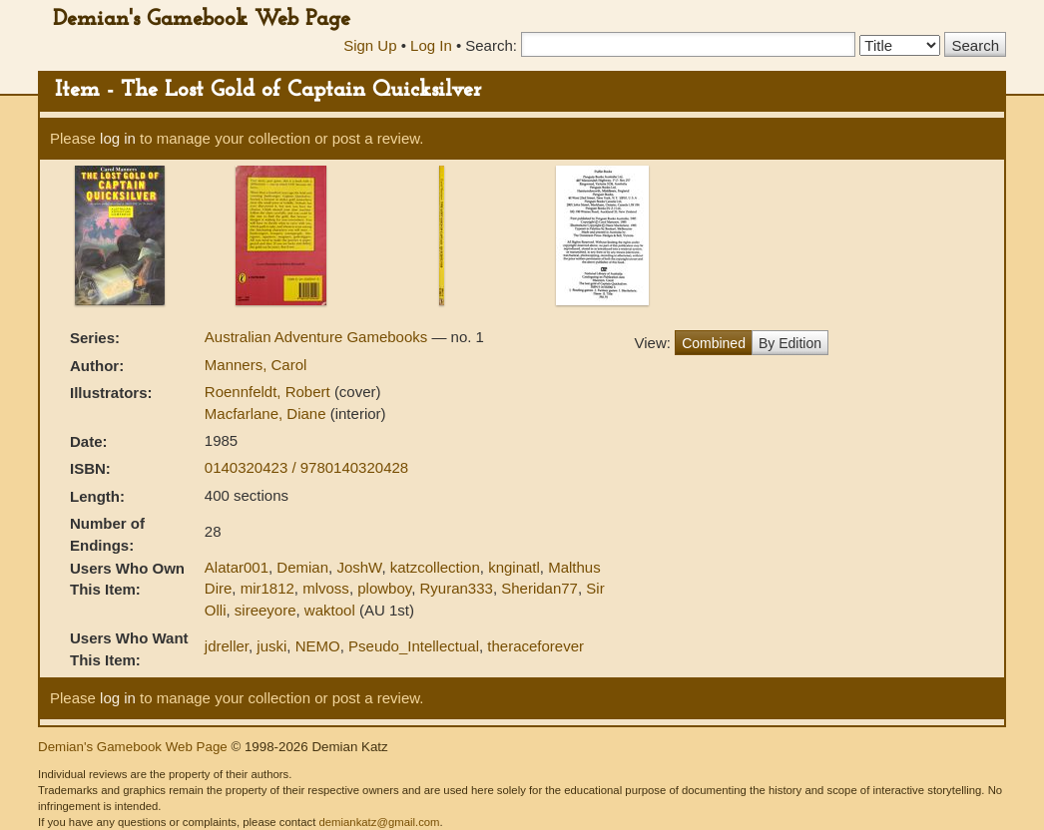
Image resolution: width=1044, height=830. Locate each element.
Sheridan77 (539, 588)
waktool (329, 610)
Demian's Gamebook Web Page (201, 19)
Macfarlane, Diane (267, 413)
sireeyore (265, 610)
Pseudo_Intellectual (413, 645)
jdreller (227, 645)
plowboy (384, 588)
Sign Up (369, 45)
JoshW (358, 567)
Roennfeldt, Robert (269, 391)
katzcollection (435, 567)
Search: (491, 45)
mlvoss (325, 588)
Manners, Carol (256, 364)
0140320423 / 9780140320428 (306, 467)
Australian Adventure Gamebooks (318, 336)
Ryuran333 (455, 588)
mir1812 (267, 588)
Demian (302, 567)
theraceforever (535, 645)
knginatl (514, 567)
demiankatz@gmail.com (378, 822)
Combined (714, 343)
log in (118, 138)
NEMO (317, 645)
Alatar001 (236, 567)
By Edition (790, 343)
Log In (431, 45)
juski (271, 645)
